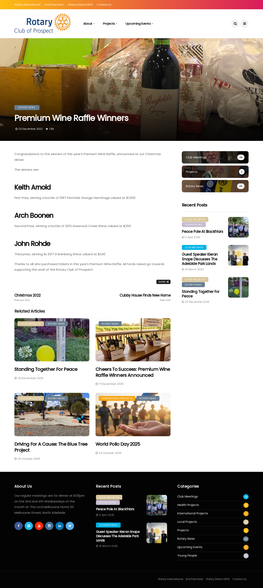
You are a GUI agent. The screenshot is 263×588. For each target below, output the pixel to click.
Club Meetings (194, 247)
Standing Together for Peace (45, 369)
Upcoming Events (138, 23)
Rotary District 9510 (80, 5)
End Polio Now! (54, 5)
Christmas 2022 (45, 297)
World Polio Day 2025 (118, 444)
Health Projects (188, 505)
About (87, 23)
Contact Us (104, 5)
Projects (109, 23)
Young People (194, 224)
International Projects (117, 398)
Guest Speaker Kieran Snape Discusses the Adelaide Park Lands (200, 259)
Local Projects (31, 323)
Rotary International (27, 5)
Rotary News (26, 107)
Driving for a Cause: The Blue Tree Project (51, 447)
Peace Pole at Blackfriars (202, 231)
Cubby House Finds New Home (139, 297)
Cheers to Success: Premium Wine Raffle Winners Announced (133, 372)
